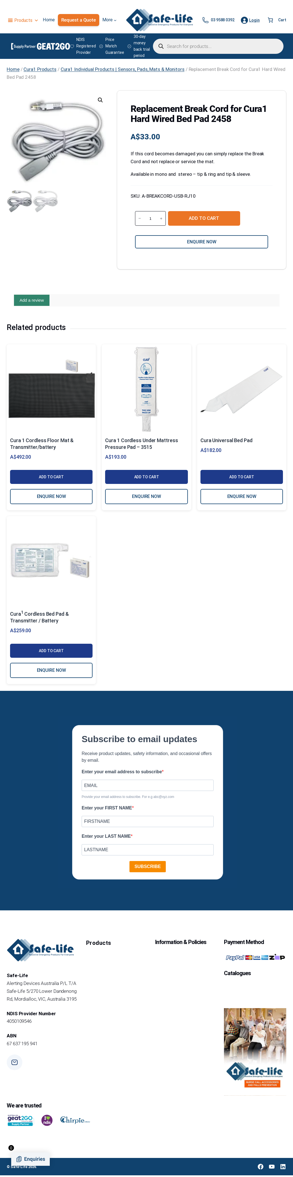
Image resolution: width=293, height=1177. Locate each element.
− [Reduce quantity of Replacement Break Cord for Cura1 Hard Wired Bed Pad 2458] (139, 218)
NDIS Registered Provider (86, 46)
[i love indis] (47, 1120)
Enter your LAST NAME (106, 836)
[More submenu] (109, 20)
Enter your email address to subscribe (122, 772)
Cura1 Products (39, 69)
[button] (100, 100)
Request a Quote (78, 20)
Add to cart (204, 218)
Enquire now (201, 242)
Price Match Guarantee (114, 46)
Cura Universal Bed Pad (226, 440)
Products (26, 20)
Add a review (32, 300)
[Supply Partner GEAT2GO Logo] (40, 46)
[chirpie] (76, 1120)
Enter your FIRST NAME (107, 808)
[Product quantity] (150, 218)
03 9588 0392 (223, 20)
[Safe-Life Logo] (159, 20)
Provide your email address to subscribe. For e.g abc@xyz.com (128, 797)
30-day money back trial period (142, 46)
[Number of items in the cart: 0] (270, 20)
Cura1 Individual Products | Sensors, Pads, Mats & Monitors (123, 69)
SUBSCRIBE (147, 867)
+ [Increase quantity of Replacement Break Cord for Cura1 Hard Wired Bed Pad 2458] (161, 218)
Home (13, 69)
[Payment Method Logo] (255, 958)
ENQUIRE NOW (51, 496)
